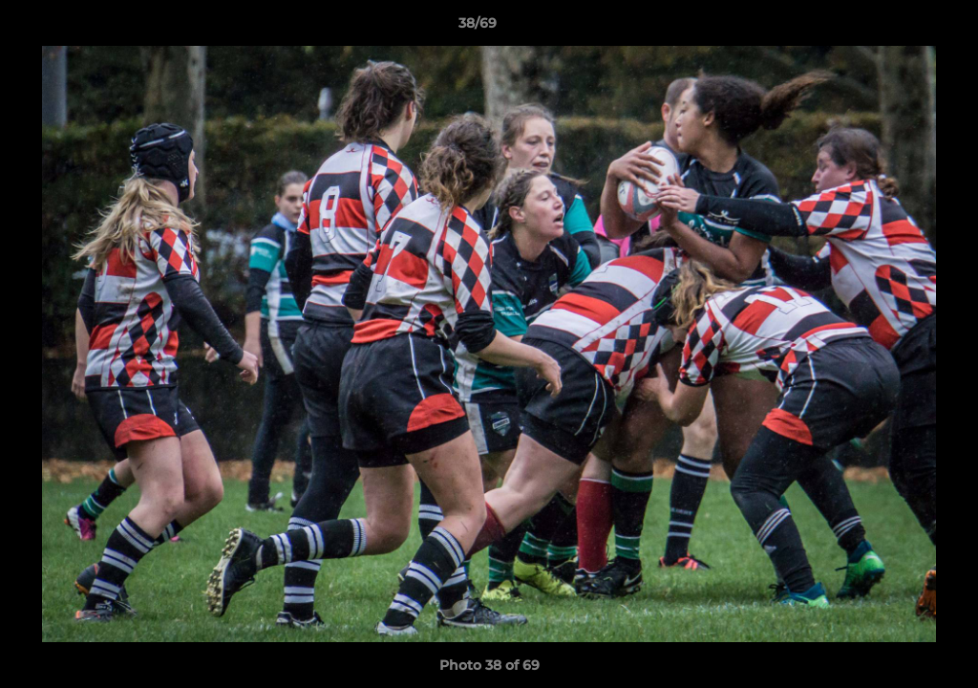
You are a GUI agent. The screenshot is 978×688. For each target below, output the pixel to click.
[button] (897, 27)
